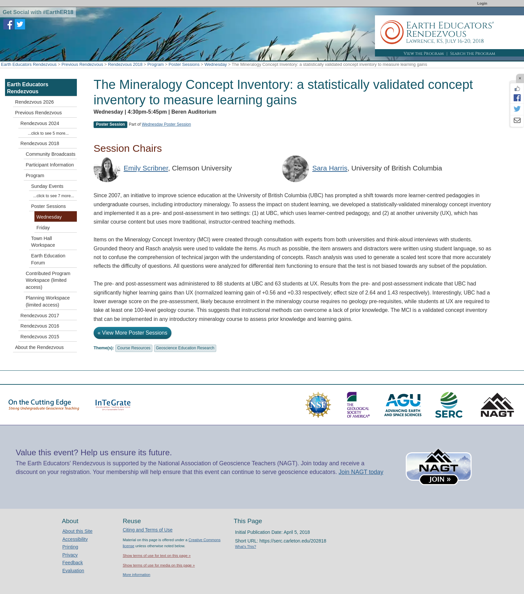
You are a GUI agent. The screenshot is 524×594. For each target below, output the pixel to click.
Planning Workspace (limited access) (48, 301)
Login (482, 3)
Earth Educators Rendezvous (28, 64)
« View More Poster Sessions (132, 333)
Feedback (72, 562)
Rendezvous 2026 (34, 102)
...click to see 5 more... (48, 133)
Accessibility (75, 539)
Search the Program (472, 53)
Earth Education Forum (48, 259)
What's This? (245, 547)
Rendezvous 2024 (39, 123)
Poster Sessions (184, 64)
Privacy (70, 555)
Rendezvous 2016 (39, 326)
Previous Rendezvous (82, 64)
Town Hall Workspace (43, 242)
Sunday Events (47, 186)
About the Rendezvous (39, 347)
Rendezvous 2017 (39, 315)
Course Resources (133, 348)
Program (155, 64)
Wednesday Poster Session (166, 124)
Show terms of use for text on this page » (156, 556)
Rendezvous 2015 (39, 336)
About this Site (77, 531)
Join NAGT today (361, 472)
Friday (43, 227)
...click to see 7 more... (53, 196)
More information (136, 575)
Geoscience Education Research (185, 348)
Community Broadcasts (51, 154)
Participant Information (50, 164)
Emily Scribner (146, 168)
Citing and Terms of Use (147, 529)
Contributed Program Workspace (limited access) (48, 280)
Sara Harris (329, 168)
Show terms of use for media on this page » (159, 565)
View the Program (424, 53)
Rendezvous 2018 (125, 64)
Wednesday (216, 64)
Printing (70, 547)
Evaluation (73, 570)
